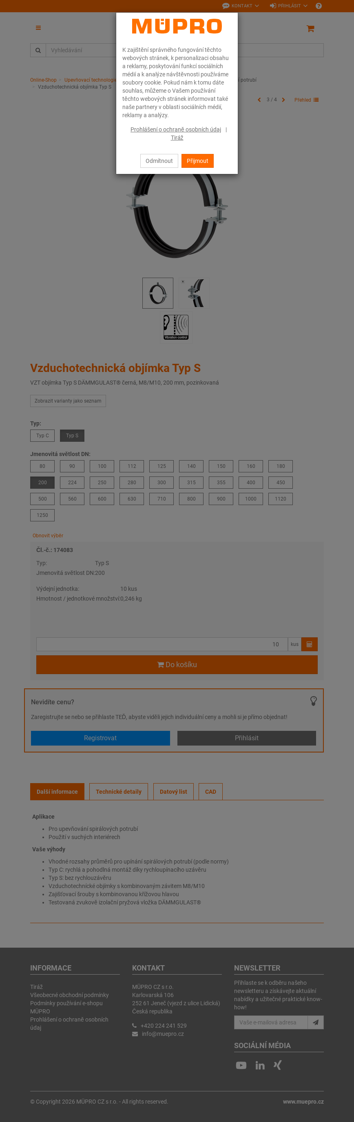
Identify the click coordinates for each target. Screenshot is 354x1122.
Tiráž (177, 137)
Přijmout (197, 161)
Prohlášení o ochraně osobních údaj (176, 129)
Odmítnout (159, 161)
